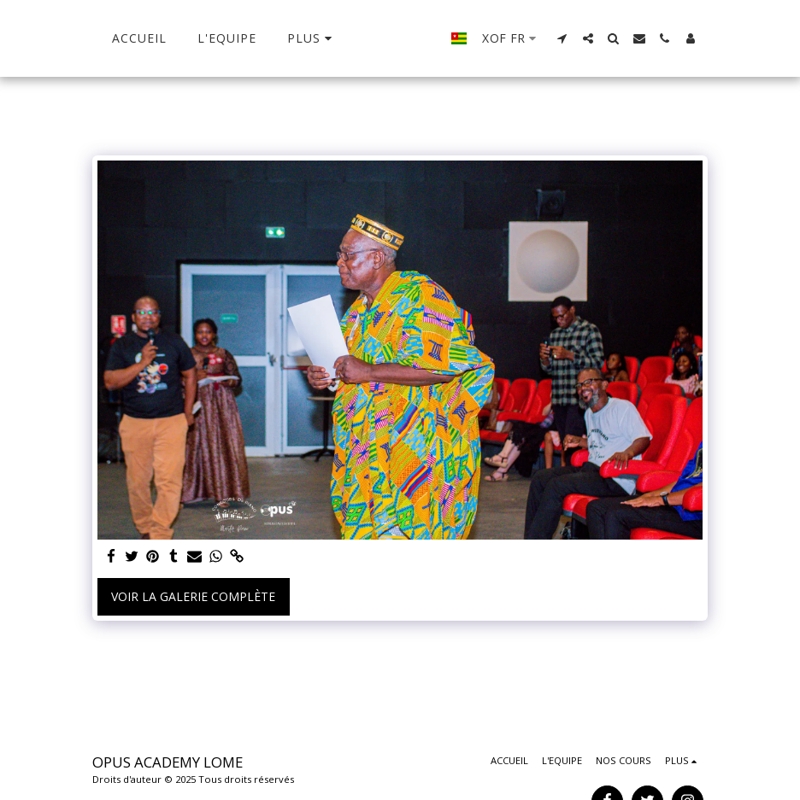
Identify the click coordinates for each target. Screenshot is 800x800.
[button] (585, 38)
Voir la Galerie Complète (193, 596)
